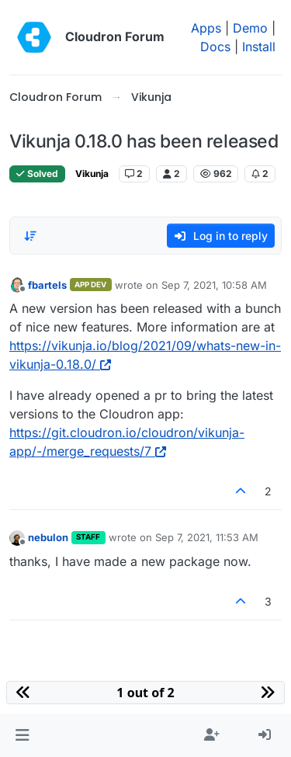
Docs (215, 46)
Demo (250, 28)
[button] (22, 735)
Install (258, 46)
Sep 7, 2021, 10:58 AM (214, 285)
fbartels (47, 285)
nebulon (48, 537)
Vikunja (92, 173)
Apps (206, 28)
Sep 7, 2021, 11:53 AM (206, 537)
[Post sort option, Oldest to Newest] (30, 236)
